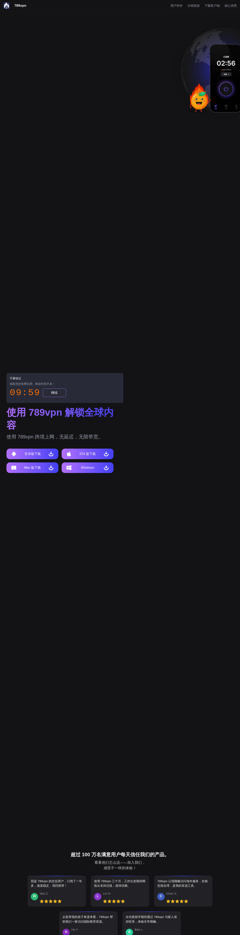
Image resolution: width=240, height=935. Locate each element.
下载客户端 (212, 5)
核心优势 (231, 5)
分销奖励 (194, 5)
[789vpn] (14, 5)
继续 (54, 392)
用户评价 (176, 5)
